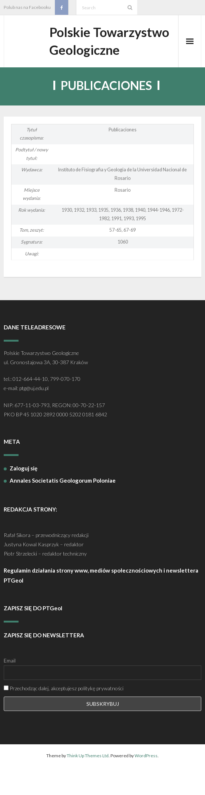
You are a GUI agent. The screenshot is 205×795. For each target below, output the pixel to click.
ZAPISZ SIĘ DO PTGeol (33, 630)
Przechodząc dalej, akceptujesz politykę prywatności (63, 710)
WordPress (146, 778)
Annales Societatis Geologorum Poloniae (63, 503)
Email (10, 683)
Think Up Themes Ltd (88, 778)
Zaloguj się (23, 490)
